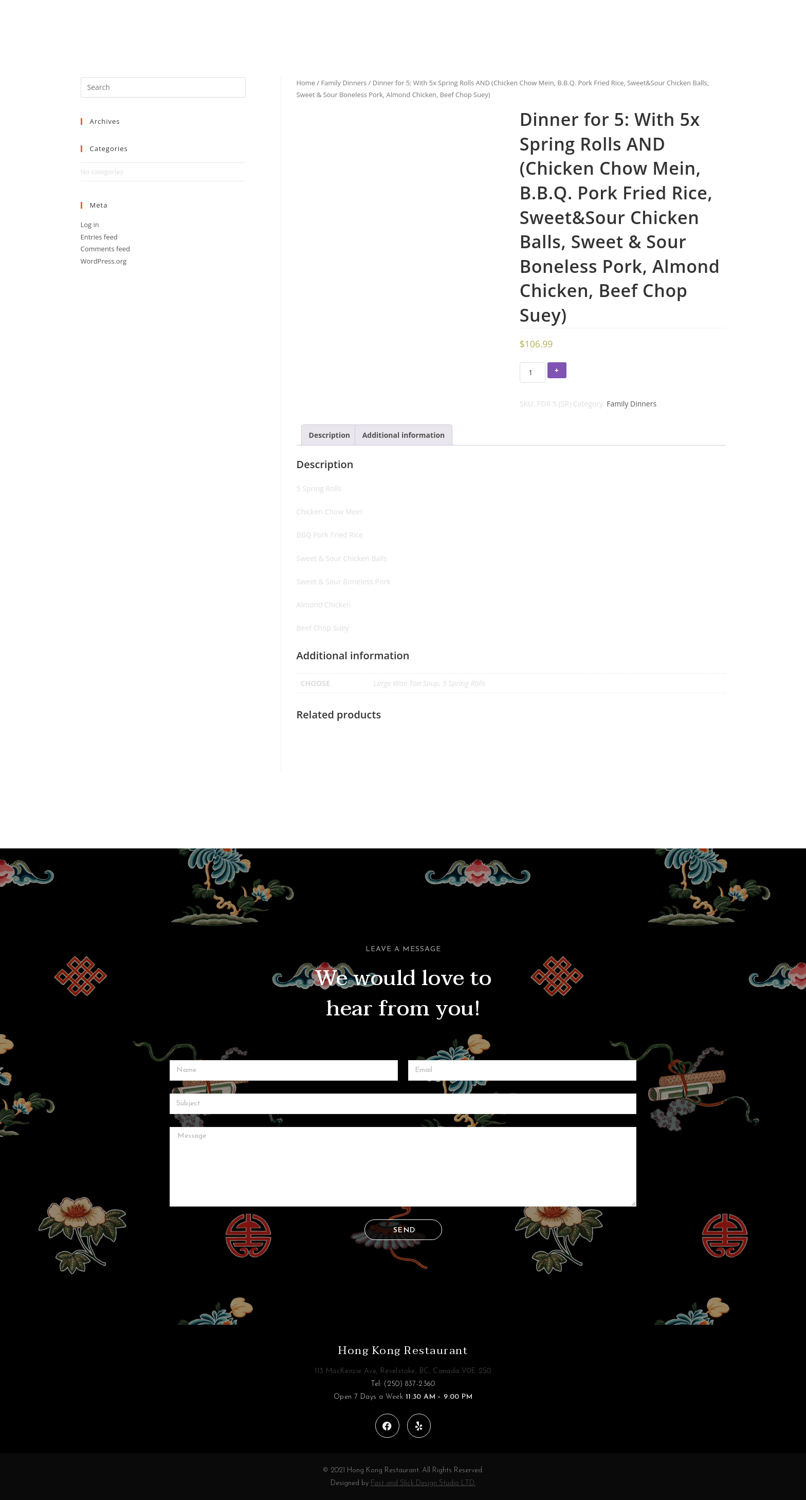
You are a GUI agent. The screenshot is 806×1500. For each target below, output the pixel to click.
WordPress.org (104, 261)
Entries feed (99, 237)
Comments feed (105, 248)
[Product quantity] (532, 372)
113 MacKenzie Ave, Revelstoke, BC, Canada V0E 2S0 (403, 1371)
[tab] (329, 435)
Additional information (403, 435)
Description (330, 435)
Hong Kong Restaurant (403, 1350)
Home (306, 82)
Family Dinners (344, 82)
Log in (90, 224)
